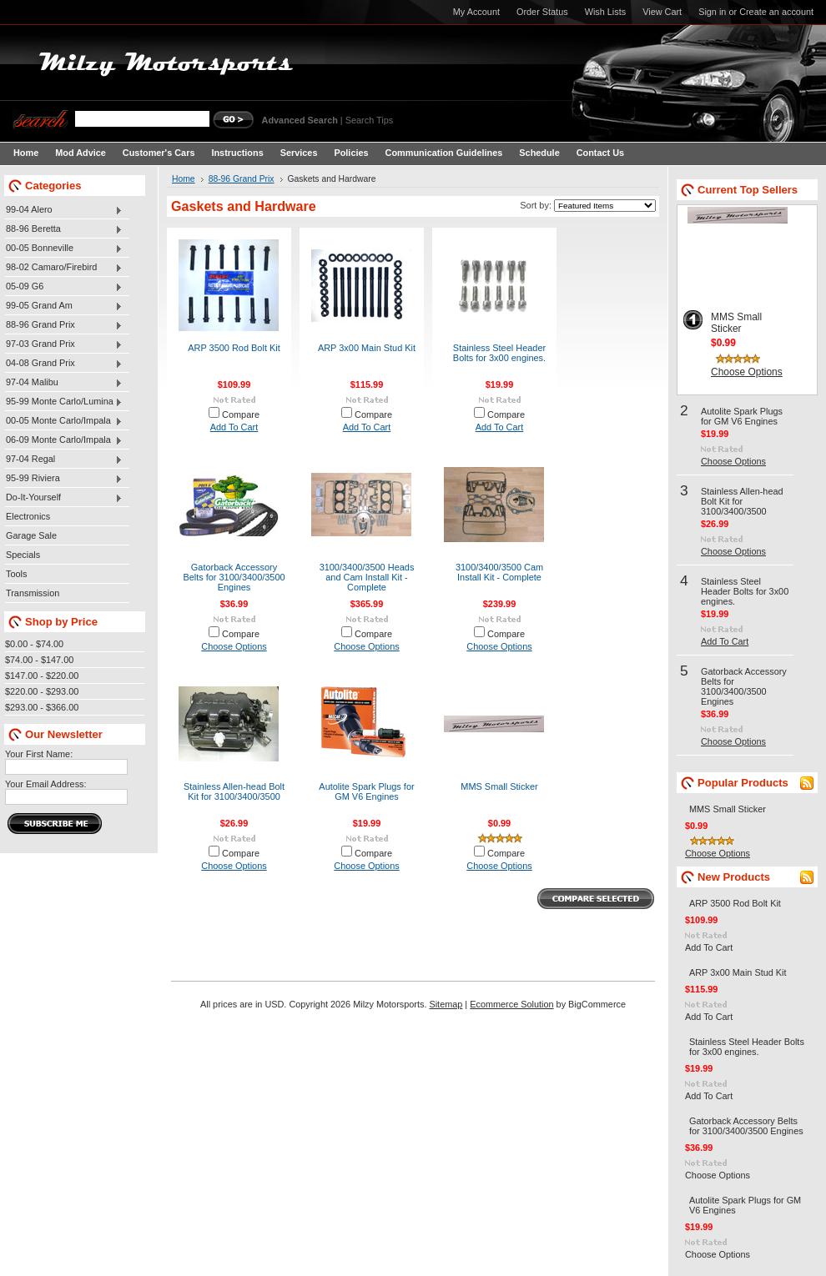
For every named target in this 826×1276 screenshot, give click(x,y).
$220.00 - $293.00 (41, 691)
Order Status (542, 12)
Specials (23, 555)
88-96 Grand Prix (64, 325)
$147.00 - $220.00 (41, 676)
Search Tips (369, 120)
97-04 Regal (64, 459)
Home (183, 178)
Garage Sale (31, 535)
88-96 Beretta (64, 229)
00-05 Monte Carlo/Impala (64, 421)
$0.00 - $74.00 (34, 644)
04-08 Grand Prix (64, 363)
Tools (16, 574)
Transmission (32, 593)
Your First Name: (39, 754)
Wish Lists (606, 12)
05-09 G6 (64, 287)
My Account (476, 12)
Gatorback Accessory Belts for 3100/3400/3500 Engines (234, 577)
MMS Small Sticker (499, 786)
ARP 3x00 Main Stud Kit (367, 348)
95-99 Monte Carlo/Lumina (64, 402)
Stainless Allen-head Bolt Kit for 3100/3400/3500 (234, 791)
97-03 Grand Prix (64, 344)
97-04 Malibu (64, 383)
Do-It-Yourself (64, 498)
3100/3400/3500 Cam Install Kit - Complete (499, 572)
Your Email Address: (46, 784)
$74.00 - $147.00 (39, 660)
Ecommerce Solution (511, 1004)
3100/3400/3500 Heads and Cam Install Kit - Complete (367, 577)
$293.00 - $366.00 (41, 707)
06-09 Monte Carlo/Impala (64, 440)
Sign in (712, 12)
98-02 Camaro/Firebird (64, 268)
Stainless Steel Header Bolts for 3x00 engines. (499, 353)
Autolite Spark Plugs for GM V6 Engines (366, 791)
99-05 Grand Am (64, 306)
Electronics (28, 516)
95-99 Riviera (64, 479)
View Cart (662, 12)
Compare (240, 414)
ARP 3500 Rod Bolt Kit (234, 348)
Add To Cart (234, 427)
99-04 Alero (64, 210)
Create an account (776, 12)
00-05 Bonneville (64, 248)
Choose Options (233, 646)
